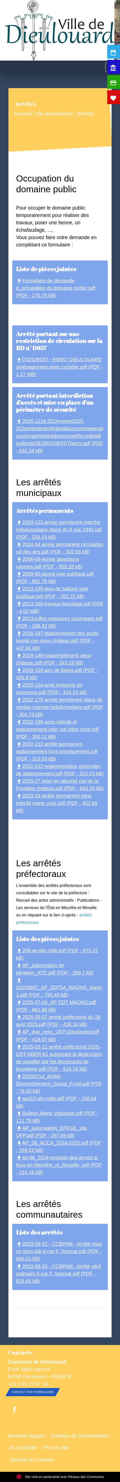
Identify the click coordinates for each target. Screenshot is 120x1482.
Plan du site (56, 1447)
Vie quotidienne (54, 114)
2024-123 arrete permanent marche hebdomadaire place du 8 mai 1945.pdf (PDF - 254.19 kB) (59, 529)
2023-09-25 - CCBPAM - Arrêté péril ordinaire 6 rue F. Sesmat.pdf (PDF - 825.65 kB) (58, 1274)
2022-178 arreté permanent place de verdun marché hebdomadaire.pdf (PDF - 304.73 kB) (59, 707)
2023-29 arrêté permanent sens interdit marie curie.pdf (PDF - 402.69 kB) (57, 803)
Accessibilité (23, 1447)
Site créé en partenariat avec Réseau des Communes (60, 1477)
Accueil (22, 114)
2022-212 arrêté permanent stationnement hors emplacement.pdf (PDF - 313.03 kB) (57, 751)
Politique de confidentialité (79, 1436)
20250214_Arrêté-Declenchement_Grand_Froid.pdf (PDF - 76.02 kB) (59, 1084)
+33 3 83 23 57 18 (28, 1384)
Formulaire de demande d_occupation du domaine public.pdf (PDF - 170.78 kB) (55, 288)
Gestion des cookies (32, 1459)
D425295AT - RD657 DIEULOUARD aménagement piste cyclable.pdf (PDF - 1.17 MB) (59, 367)
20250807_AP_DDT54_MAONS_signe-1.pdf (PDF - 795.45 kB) (59, 988)
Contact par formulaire (32, 1392)
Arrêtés (85, 114)
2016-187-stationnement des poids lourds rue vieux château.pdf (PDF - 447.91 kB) (57, 640)
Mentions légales (26, 1436)
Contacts (20, 1352)
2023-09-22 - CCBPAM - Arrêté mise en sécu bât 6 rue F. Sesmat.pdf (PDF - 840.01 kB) (59, 1251)
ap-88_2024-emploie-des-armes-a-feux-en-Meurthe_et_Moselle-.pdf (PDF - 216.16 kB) (59, 1165)
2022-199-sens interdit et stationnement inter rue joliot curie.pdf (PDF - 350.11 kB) (57, 729)
